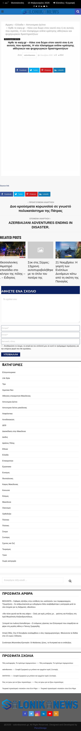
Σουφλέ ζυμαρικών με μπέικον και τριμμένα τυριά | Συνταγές (36, 669)
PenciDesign (40, 728)
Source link (4, 186)
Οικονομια (6, 508)
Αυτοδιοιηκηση (8, 420)
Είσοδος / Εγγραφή (64, 3)
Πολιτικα (5, 520)
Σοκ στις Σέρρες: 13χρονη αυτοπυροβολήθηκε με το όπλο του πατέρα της (40, 270)
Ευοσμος (6, 473)
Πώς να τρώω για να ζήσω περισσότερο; (16, 682)
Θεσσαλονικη (7, 478)
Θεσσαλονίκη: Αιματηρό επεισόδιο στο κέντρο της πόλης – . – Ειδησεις (12, 270)
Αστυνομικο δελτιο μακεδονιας (14, 408)
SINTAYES (6, 676)
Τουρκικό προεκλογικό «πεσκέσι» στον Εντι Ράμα (19, 688)
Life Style (6, 378)
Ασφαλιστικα (7, 414)
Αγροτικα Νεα (7, 390)
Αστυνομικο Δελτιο (12, 39)
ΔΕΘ (4, 425)
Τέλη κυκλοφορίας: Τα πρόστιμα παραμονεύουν (19, 663)
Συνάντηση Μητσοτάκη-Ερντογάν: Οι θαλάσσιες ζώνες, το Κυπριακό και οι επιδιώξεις (36, 643)
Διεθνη (5, 437)
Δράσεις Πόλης (8, 443)
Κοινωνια (6, 490)
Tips (4, 384)
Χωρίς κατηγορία (9, 561)
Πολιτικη (5, 526)
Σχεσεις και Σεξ (8, 543)
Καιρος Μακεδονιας (10, 484)
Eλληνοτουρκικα (8, 372)
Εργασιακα (6, 467)
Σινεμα (5, 532)
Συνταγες (6, 537)
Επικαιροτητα (7, 461)
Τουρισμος (6, 549)
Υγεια (4, 555)
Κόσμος (5, 496)
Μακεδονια (6, 502)
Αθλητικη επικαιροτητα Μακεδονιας (16, 396)
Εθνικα (5, 449)
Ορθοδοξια (6, 514)
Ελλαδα (5, 455)
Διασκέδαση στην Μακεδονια (14, 431)
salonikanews (29, 55)
